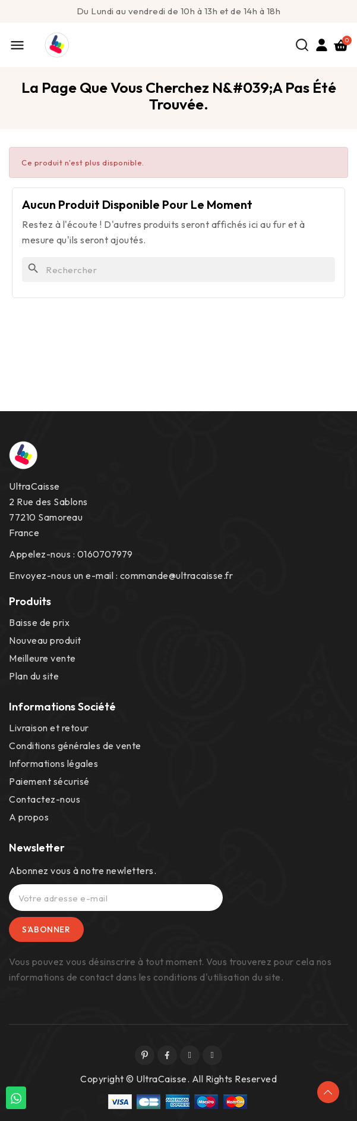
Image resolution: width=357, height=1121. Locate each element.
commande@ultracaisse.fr (176, 575)
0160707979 (105, 554)
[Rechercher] (178, 269)
